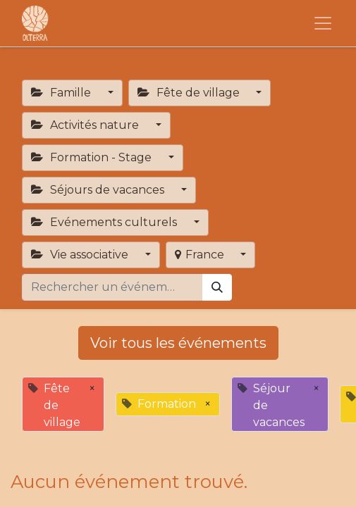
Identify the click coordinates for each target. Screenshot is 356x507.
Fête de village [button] (190, 92)
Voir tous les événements (178, 342)
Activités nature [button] (86, 125)
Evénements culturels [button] (105, 222)
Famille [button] (62, 92)
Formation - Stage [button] (92, 157)
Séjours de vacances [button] (99, 189)
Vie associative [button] (81, 254)
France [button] (201, 254)
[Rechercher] (217, 287)
